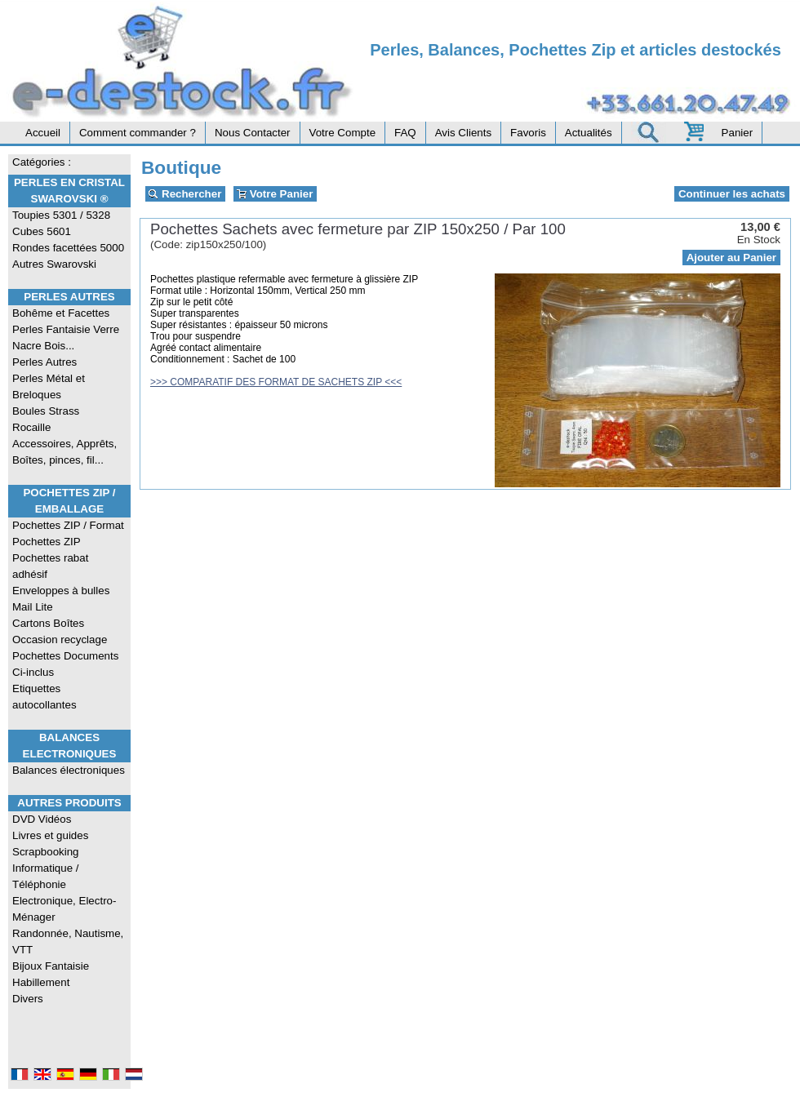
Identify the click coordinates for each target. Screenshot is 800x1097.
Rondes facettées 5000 (68, 248)
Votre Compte (342, 133)
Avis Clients (463, 133)
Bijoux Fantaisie (50, 966)
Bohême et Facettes (60, 313)
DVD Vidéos (41, 819)
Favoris (528, 133)
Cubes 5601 (41, 231)
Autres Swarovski (54, 264)
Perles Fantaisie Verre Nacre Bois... (65, 337)
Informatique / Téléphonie (45, 876)
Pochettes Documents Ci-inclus (65, 664)
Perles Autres (69, 297)
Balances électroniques (68, 770)
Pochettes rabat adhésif (50, 566)
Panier (737, 133)
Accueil (42, 133)
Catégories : (41, 162)
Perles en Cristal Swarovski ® (69, 190)
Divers (27, 999)
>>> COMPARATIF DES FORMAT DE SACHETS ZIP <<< (276, 382)
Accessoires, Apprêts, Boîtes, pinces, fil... (64, 451)
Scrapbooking (45, 852)
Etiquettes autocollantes (44, 696)
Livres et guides (50, 835)
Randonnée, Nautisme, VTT (67, 941)
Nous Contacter (253, 133)
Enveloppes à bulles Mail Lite (60, 598)
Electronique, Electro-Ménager (64, 909)
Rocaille (31, 427)
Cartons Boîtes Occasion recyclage (59, 631)
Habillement (40, 982)
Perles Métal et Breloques (48, 386)
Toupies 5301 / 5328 (61, 215)
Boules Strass (45, 411)
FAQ (405, 133)
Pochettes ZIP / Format (68, 525)
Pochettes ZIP (46, 541)
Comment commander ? (137, 133)
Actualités (588, 133)
